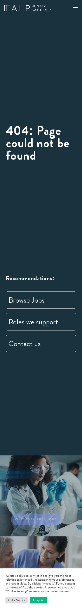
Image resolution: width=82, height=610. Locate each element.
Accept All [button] (38, 600)
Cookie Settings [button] (16, 600)
